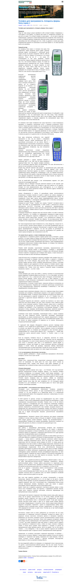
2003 (28, 25)
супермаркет (58, 569)
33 (31, 25)
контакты (30, 572)
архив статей (31, 569)
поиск (24, 572)
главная (20, 25)
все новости (23, 569)
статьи (24, 25)
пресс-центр (38, 572)
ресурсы (39, 569)
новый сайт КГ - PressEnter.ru (51, 572)
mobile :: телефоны (28, 557)
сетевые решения (48, 569)
